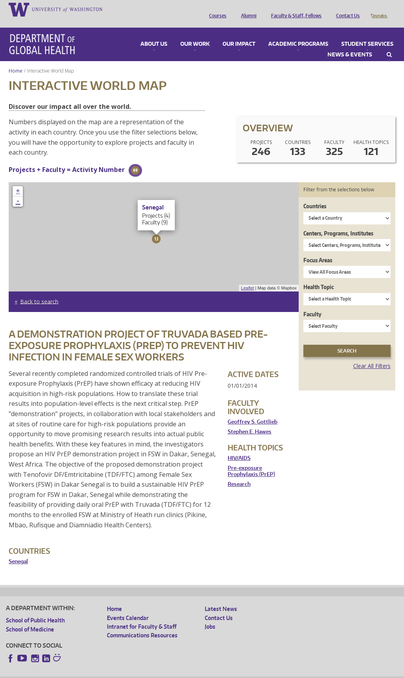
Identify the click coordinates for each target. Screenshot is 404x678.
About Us (153, 33)
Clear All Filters (372, 355)
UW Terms (142, 672)
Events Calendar (128, 606)
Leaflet (247, 277)
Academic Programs (298, 33)
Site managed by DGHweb (189, 672)
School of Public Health (35, 609)
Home (15, 59)
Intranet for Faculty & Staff (141, 615)
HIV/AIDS (239, 447)
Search (389, 44)
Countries (314, 195)
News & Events (349, 44)
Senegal (18, 550)
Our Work (194, 33)
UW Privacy (110, 672)
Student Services (367, 33)
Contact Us (346, 9)
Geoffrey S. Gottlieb (252, 411)
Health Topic (318, 276)
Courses (215, 9)
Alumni (246, 9)
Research (239, 473)
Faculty (312, 303)
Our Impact (239, 33)
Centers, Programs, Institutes (338, 222)
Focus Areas (317, 249)
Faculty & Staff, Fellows (294, 9)
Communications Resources (142, 624)
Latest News (221, 597)
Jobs (210, 615)
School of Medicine (30, 618)
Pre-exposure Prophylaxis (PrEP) (251, 460)
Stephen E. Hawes (249, 421)
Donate (378, 9)
